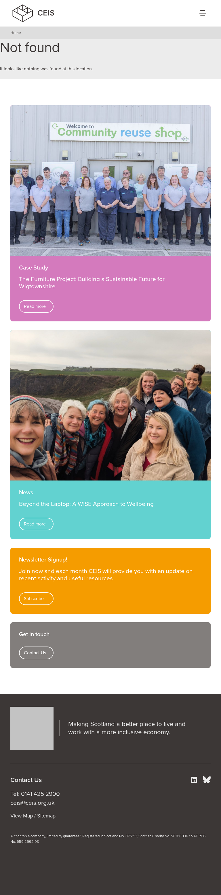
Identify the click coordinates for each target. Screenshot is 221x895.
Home (15, 33)
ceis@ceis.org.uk (32, 803)
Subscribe (34, 599)
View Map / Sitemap (33, 816)
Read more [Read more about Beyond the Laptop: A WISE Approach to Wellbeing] (35, 524)
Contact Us (35, 653)
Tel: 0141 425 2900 (35, 794)
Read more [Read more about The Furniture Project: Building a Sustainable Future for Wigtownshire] (35, 306)
